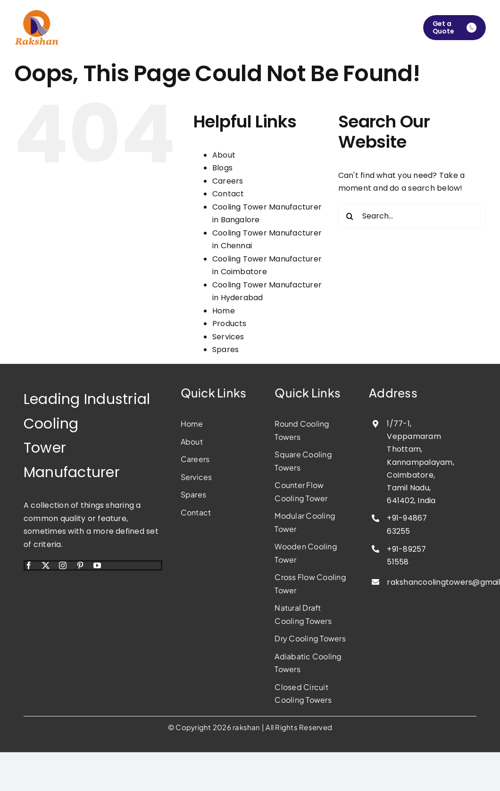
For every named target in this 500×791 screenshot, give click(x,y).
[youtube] (97, 565)
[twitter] (46, 565)
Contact (228, 193)
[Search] (350, 216)
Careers (227, 181)
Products (229, 323)
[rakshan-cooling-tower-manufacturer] (37, 13)
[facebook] (29, 565)
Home (223, 310)
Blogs (222, 167)
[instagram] (63, 565)
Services (228, 336)
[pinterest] (80, 565)
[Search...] (412, 216)
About (223, 155)
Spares (225, 349)
